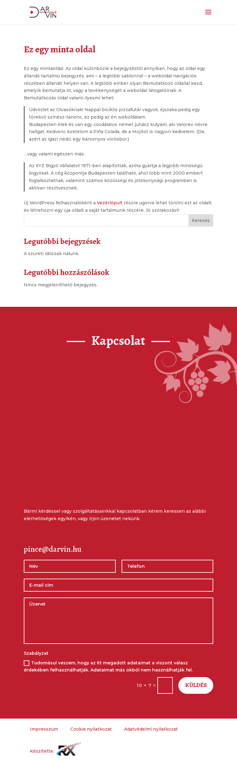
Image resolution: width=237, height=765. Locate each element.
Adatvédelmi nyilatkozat (151, 729)
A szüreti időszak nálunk (51, 253)
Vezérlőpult (110, 203)
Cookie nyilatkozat (91, 729)
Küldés (195, 685)
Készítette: (56, 751)
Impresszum (44, 729)
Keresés (201, 220)
